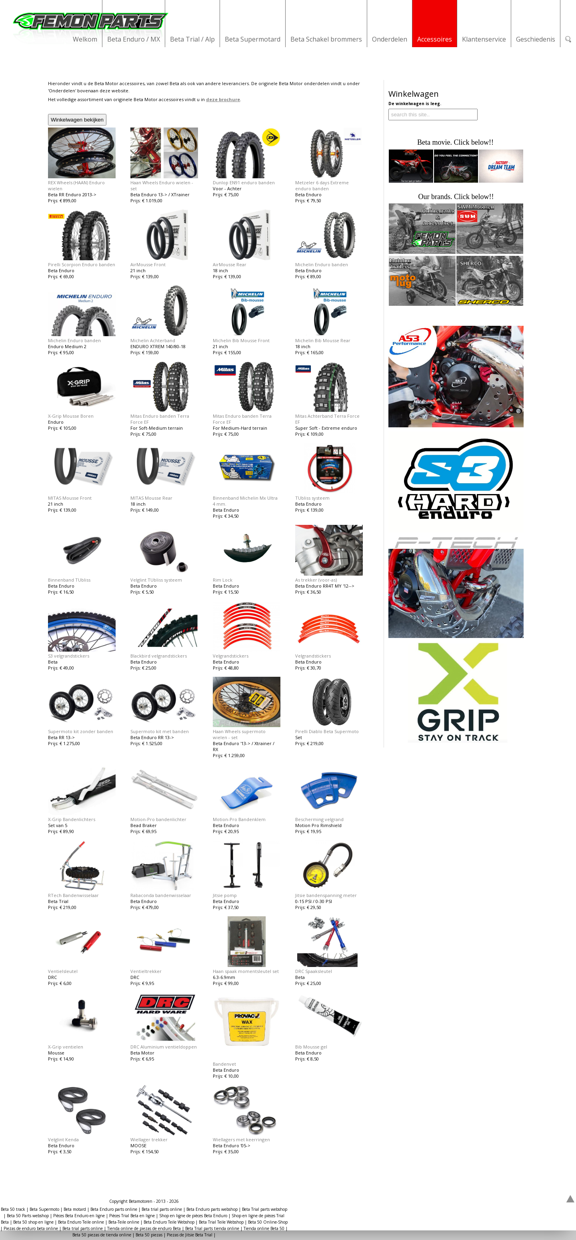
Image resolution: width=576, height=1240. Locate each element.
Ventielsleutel (63, 971)
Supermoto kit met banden (159, 731)
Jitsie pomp (225, 895)
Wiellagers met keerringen (241, 1139)
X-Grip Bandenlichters (71, 819)
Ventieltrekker (146, 971)
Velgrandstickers (230, 656)
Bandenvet (224, 1064)
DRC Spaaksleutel (313, 971)
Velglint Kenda (63, 1139)
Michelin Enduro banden (321, 264)
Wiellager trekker (149, 1139)
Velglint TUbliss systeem (156, 580)
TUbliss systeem (312, 498)
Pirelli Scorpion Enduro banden (81, 264)
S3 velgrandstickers (68, 656)
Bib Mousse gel (311, 1047)
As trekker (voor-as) (316, 580)
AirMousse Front (148, 264)
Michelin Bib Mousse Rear (322, 340)
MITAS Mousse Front (70, 498)
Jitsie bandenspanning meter (326, 895)
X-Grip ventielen (65, 1047)
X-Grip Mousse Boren (71, 416)
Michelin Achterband (152, 340)
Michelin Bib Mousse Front (241, 340)
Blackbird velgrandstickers (158, 656)
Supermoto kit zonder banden (80, 731)
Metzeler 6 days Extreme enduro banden (322, 185)
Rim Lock (222, 580)
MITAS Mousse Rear (151, 498)
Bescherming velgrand (319, 819)
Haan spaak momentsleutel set (246, 971)
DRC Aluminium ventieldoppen (163, 1047)
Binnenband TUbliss (69, 580)
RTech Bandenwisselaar (73, 895)
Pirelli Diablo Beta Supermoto (327, 731)
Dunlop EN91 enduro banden (244, 182)
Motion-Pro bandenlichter (158, 819)
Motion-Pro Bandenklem (239, 819)
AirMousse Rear (229, 264)
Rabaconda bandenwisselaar (160, 895)
